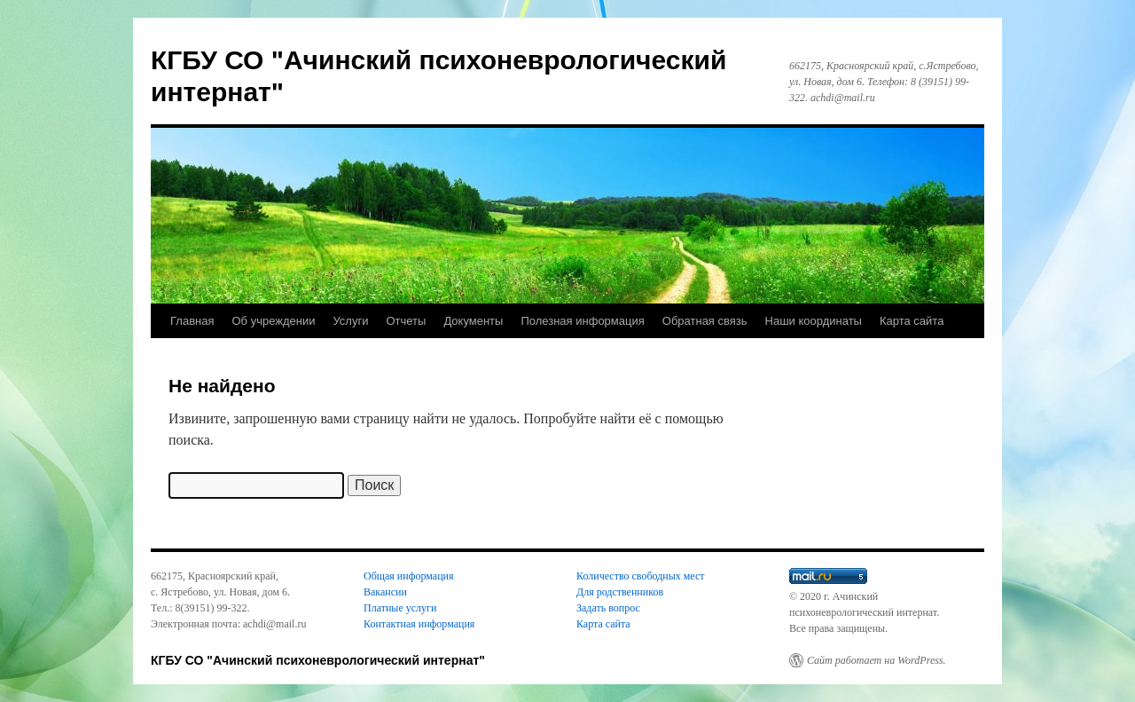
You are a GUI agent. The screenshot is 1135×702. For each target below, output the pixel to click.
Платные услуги (400, 608)
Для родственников (619, 592)
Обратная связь (705, 320)
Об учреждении (273, 320)
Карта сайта (911, 320)
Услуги (350, 320)
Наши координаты (813, 320)
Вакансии (385, 592)
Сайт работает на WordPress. (876, 660)
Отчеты (406, 320)
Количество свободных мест (640, 576)
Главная (192, 320)
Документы (473, 320)
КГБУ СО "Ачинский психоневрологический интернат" (318, 660)
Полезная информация (582, 320)
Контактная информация (419, 624)
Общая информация (409, 576)
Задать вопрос (608, 608)
